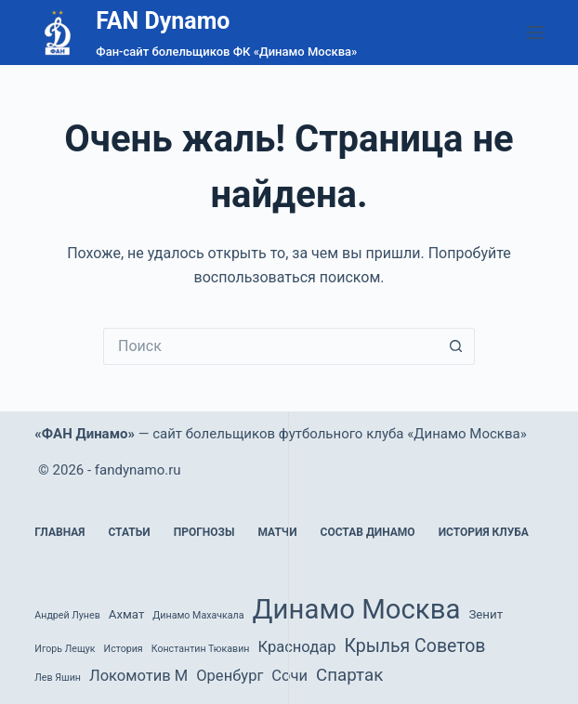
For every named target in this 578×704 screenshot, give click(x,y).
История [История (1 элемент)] (123, 649)
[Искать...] (270, 346)
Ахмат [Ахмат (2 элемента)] (127, 614)
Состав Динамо (368, 532)
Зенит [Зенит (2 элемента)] (485, 614)
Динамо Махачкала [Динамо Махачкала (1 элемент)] (197, 615)
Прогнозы (204, 532)
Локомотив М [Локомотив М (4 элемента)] (138, 675)
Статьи (129, 532)
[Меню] (535, 32)
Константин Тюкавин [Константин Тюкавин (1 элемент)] (200, 649)
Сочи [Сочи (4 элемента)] (289, 675)
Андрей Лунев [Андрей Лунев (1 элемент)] (66, 615)
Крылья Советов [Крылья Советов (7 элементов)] (414, 646)
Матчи (276, 532)
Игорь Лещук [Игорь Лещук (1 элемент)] (64, 649)
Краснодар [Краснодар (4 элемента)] (296, 647)
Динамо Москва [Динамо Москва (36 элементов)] (357, 609)
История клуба (484, 532)
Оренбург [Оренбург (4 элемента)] (229, 675)
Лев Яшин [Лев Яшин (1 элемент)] (57, 677)
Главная (59, 532)
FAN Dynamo (163, 20)
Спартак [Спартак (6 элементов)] (349, 675)
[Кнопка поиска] (456, 346)
